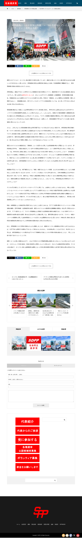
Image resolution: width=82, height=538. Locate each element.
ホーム (18, 524)
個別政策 (40, 3)
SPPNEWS (69, 3)
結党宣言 (19, 3)
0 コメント (24, 365)
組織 (55, 3)
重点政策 (32, 3)
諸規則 (61, 3)
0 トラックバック (58, 365)
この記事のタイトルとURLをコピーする (41, 73)
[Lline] (27, 66)
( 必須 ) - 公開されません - (16, 379)
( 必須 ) (15, 374)
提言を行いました (27, 95)
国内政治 (22, 20)
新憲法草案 (48, 3)
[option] (19, 305)
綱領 (26, 3)
